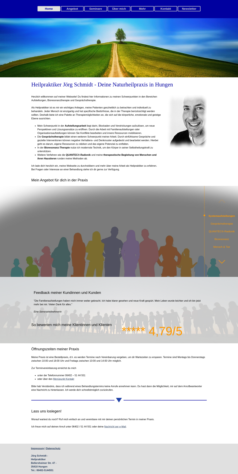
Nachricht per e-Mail (115, 426)
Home (49, 8)
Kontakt (165, 8)
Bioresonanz (221, 239)
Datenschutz (53, 448)
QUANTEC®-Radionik (222, 231)
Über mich (119, 8)
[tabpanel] (119, 84)
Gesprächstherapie (222, 223)
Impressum (37, 448)
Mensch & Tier (221, 246)
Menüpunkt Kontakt (63, 379)
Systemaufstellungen (222, 215)
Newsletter (189, 8)
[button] (221, 261)
